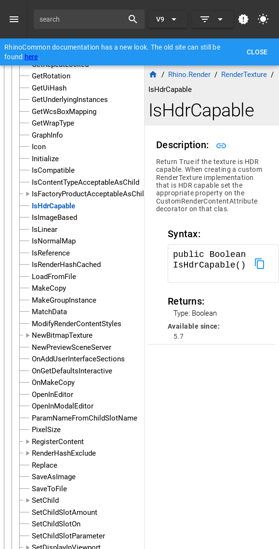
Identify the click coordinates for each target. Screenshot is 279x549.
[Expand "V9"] (167, 19)
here (31, 57)
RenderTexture (244, 74)
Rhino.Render (189, 74)
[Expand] (212, 19)
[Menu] (14, 19)
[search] (82, 19)
